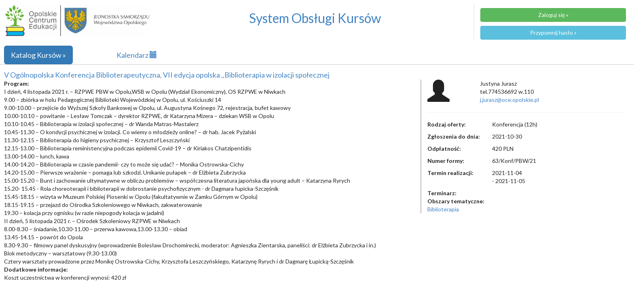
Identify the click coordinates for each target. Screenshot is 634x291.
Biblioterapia (443, 209)
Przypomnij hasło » (553, 32)
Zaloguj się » (553, 14)
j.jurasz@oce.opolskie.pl (509, 99)
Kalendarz (136, 55)
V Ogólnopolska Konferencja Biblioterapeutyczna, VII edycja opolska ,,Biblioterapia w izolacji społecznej (167, 74)
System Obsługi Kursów (315, 18)
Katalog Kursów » (38, 55)
